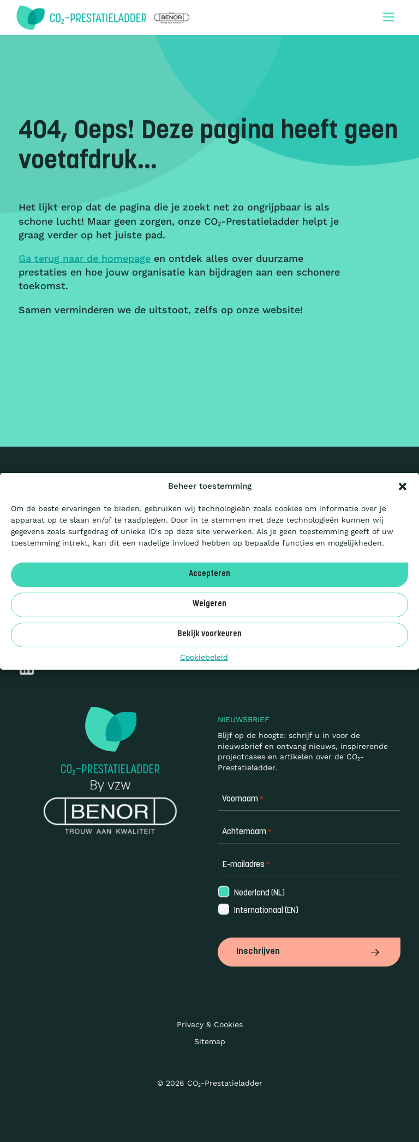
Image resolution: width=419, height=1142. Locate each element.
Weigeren (209, 604)
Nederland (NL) (250, 893)
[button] (402, 486)
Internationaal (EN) (257, 911)
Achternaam (247, 832)
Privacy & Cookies (210, 1024)
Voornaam (243, 799)
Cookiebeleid (204, 656)
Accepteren (209, 574)
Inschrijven (309, 951)
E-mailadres (246, 865)
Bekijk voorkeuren (209, 634)
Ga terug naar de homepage (85, 258)
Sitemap (209, 1041)
